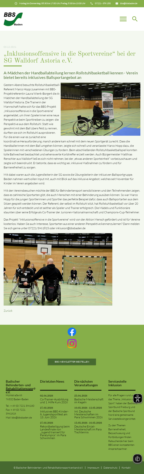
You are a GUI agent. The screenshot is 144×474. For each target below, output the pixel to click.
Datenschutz (110, 467)
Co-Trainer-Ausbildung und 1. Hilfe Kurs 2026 (54, 401)
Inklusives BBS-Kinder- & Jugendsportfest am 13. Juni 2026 (54, 414)
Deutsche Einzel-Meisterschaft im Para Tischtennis (88, 429)
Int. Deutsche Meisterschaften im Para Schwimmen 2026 (88, 414)
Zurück (8, 310)
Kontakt (126, 467)
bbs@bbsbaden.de (22, 417)
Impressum (93, 467)
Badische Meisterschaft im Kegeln (88, 401)
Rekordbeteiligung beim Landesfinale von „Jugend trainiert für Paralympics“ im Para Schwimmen (55, 432)
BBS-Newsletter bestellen (72, 361)
